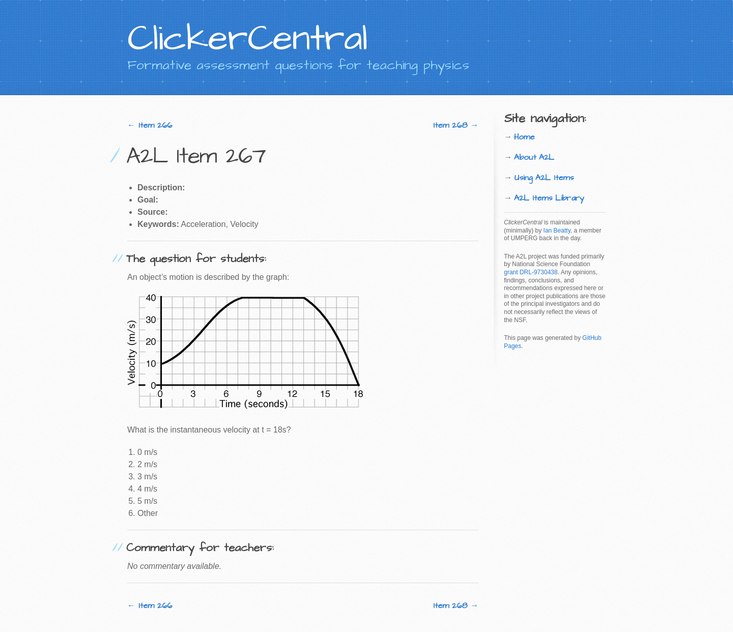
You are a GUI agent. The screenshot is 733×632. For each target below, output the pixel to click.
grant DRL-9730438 (530, 272)
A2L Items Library (549, 198)
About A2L (534, 157)
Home (524, 136)
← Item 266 (149, 125)
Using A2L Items (544, 177)
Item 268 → (455, 125)
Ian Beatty (556, 230)
